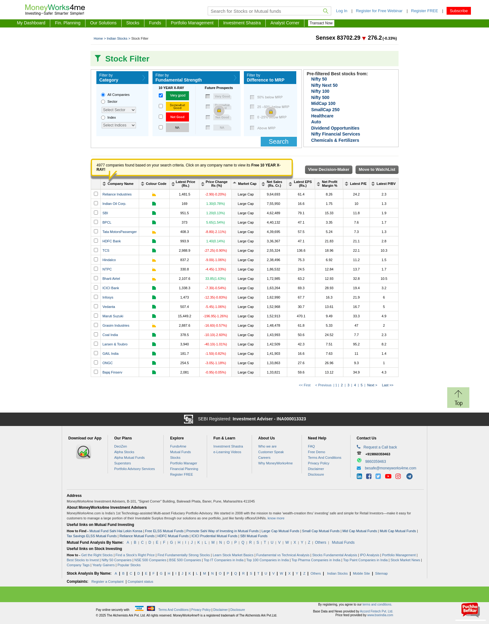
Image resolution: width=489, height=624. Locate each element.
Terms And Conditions (324, 457)
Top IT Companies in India (224, 560)
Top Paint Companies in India (365, 560)
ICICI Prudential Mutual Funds (214, 536)
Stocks (132, 22)
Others (320, 542)
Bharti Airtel (111, 278)
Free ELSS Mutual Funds (164, 531)
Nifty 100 (320, 91)
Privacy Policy (318, 463)
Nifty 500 (320, 97)
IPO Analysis (369, 555)
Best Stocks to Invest (83, 560)
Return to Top (460, 390)
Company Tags (78, 565)
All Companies (119, 95)
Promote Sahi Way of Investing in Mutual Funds (222, 531)
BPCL (106, 222)
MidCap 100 (323, 103)
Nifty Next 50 (324, 85)
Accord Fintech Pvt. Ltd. (376, 611)
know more (276, 518)
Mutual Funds (180, 452)
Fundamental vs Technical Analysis (282, 555)
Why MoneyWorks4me (275, 463)
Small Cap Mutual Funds (321, 531)
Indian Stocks (337, 573)
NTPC (107, 269)
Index (112, 117)
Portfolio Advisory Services (134, 469)
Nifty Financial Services (335, 133)
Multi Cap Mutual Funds (398, 531)
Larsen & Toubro (115, 344)
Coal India (110, 335)
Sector (113, 101)
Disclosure (316, 474)
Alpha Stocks (124, 452)
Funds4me (178, 446)
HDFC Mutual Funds (173, 536)
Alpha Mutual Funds (129, 457)
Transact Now (321, 23)
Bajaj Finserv (112, 372)
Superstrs (122, 463)
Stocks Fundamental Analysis (334, 555)
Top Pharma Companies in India (316, 560)
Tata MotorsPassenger (119, 232)
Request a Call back (377, 446)
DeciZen (120, 446)
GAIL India (110, 353)
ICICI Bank (110, 288)
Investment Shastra (242, 22)
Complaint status (140, 581)
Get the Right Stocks (97, 555)
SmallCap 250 (325, 109)
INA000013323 (291, 418)
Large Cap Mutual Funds (280, 531)
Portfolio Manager (183, 463)
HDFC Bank (111, 241)
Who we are (267, 446)
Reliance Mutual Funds (137, 536)
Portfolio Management (192, 22)
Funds (155, 22)
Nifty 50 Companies (117, 560)
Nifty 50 (319, 79)
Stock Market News (405, 560)
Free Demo (316, 452)
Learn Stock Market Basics (233, 555)
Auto (316, 121)
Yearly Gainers (103, 565)
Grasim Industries (115, 325)
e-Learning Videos (227, 452)
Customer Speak (271, 452)
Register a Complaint (107, 581)
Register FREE (424, 10)
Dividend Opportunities (335, 128)
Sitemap (381, 573)
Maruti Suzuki (112, 316)
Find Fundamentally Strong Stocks (183, 555)
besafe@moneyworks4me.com (390, 468)
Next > (372, 385)
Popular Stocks (129, 565)
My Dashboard (31, 22)
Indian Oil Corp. (114, 204)
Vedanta (108, 307)
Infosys (107, 297)
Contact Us (366, 438)
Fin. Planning (67, 22)
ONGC (107, 363)
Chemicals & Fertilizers (335, 140)
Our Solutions (103, 22)
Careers (264, 457)
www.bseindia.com (380, 615)
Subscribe (459, 10)
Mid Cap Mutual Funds (359, 531)
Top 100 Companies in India (267, 560)
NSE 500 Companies (150, 560)
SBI (105, 213)
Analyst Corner (284, 22)
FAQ (311, 446)
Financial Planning (184, 469)
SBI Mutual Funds (253, 536)
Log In (341, 10)
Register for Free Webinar (379, 10)
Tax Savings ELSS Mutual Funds (92, 536)
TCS (105, 250)
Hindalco (109, 260)
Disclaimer (316, 469)
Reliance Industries (117, 194)
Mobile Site (361, 573)
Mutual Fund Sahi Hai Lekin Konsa (116, 531)
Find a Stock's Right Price (135, 555)
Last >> (387, 385)
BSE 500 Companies (185, 560)
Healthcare (322, 115)
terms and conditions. (377, 604)
